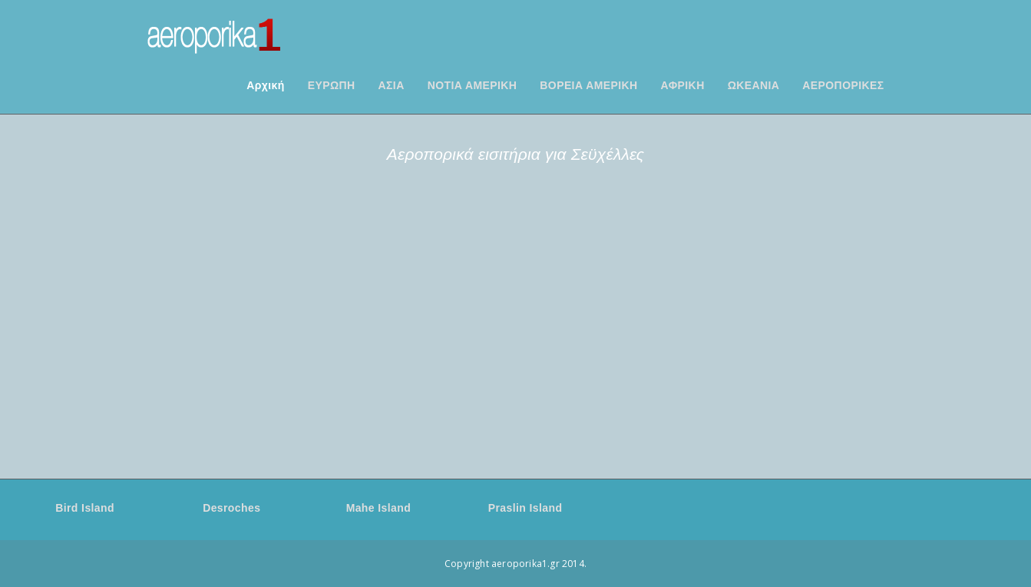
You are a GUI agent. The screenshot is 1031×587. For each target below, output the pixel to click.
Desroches (231, 507)
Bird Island (84, 507)
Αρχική (265, 85)
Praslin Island (525, 507)
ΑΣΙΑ (391, 85)
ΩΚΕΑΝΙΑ (754, 85)
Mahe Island (378, 507)
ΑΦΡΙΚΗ (683, 85)
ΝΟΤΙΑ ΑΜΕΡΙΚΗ (472, 85)
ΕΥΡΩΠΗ (331, 85)
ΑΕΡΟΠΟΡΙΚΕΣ (843, 85)
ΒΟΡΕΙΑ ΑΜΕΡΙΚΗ (588, 85)
